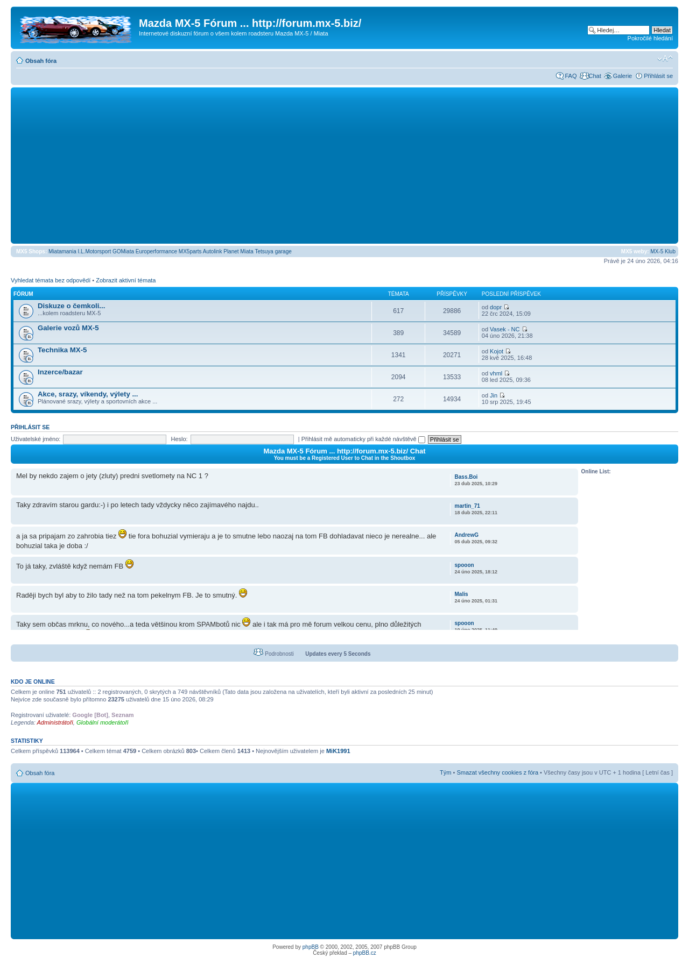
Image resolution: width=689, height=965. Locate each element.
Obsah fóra (41, 61)
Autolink (212, 251)
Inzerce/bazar (60, 372)
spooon (464, 565)
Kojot (496, 351)
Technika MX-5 (62, 350)
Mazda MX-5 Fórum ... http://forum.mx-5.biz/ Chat (344, 451)
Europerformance (156, 251)
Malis (461, 594)
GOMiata (123, 251)
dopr (496, 307)
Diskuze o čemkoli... (71, 306)
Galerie (622, 76)
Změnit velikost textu (665, 58)
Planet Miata (238, 251)
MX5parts (190, 251)
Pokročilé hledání (650, 38)
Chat (594, 76)
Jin (493, 395)
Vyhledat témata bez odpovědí (50, 280)
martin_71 (467, 506)
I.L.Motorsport (94, 251)
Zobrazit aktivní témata (126, 280)
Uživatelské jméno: (35, 439)
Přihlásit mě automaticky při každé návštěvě (363, 439)
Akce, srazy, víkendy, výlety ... (88, 394)
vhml (496, 373)
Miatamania (62, 251)
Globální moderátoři (102, 722)
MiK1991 (338, 751)
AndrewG (467, 535)
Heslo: (179, 439)
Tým (445, 772)
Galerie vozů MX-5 (68, 328)
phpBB (311, 947)
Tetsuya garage (273, 251)
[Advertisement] (344, 165)
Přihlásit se (658, 76)
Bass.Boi (466, 477)
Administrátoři (55, 722)
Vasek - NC (504, 329)
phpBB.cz (364, 953)
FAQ (570, 76)
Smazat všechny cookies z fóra (497, 772)
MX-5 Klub (663, 251)
